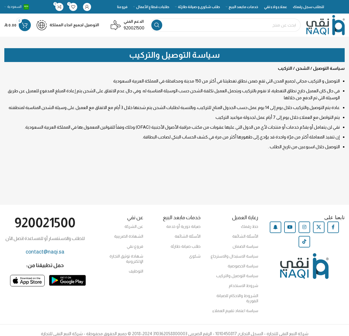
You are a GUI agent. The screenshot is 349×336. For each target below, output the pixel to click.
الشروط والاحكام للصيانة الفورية (237, 298)
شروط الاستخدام (243, 285)
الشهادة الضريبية (128, 236)
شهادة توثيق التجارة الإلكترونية (126, 259)
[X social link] (319, 227)
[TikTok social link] (304, 241)
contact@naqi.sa (45, 252)
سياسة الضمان (245, 246)
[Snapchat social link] (275, 227)
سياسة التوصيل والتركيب (237, 275)
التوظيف (136, 271)
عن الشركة (133, 226)
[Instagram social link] (304, 227)
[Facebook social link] (333, 227)
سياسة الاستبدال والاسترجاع (234, 256)
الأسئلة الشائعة (245, 236)
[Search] (225, 25)
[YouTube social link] (290, 227)
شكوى (195, 256)
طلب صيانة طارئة (186, 246)
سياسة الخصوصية (243, 266)
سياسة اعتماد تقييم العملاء (235, 310)
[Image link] (67, 279)
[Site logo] (325, 24)
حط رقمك (249, 226)
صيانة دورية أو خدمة (183, 226)
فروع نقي (135, 246)
